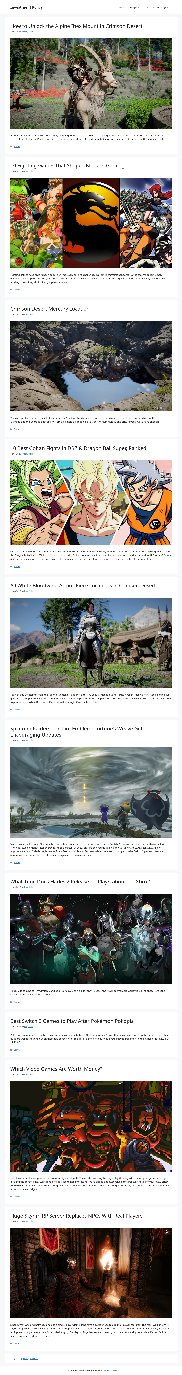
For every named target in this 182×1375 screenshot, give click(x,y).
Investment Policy (26, 7)
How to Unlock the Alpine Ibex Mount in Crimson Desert (76, 26)
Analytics (134, 7)
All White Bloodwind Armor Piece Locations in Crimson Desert (83, 585)
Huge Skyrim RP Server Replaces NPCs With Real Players (76, 1215)
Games (17, 146)
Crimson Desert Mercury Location (50, 308)
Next (34, 1358)
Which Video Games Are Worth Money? (56, 1068)
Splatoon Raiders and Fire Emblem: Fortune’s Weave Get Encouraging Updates (76, 731)
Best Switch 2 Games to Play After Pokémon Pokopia (72, 1021)
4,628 (24, 1358)
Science (120, 7)
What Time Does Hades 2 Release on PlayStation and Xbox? (80, 881)
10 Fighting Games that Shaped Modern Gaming (67, 165)
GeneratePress (110, 1370)
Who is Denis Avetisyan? (157, 7)
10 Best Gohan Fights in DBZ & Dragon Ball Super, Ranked (78, 448)
